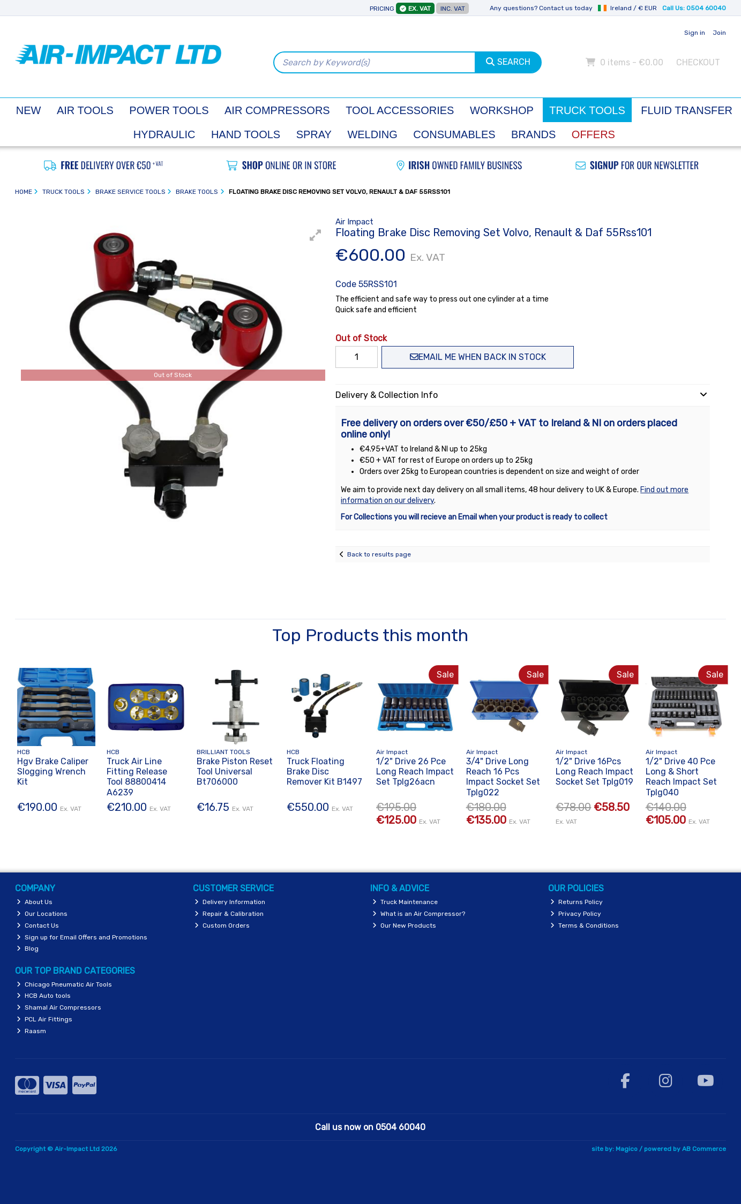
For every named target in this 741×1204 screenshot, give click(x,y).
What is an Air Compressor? (418, 913)
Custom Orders (222, 925)
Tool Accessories (400, 110)
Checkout (698, 62)
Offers (593, 134)
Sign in (694, 32)
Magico (627, 1149)
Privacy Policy (575, 913)
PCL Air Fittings (44, 1019)
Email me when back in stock (478, 357)
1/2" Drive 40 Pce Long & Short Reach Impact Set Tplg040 (681, 776)
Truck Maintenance (405, 902)
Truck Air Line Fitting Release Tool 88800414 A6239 (137, 776)
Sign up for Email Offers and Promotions (82, 937)
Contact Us (38, 925)
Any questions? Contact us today (541, 8)
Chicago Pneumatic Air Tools (64, 984)
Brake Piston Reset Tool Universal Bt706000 (235, 771)
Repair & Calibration (229, 913)
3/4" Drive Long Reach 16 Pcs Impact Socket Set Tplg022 (503, 776)
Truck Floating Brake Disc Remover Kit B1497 (324, 771)
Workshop (502, 110)
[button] (315, 235)
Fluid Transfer (686, 110)
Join (719, 32)
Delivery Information (229, 902)
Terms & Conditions (584, 925)
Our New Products (404, 925)
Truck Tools (587, 110)
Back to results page (379, 554)
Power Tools (168, 110)
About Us (35, 902)
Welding (372, 134)
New (28, 110)
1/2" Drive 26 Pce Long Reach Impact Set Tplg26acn (415, 771)
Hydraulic (164, 134)
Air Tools (85, 110)
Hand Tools (245, 134)
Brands (533, 134)
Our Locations (42, 913)
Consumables (454, 134)
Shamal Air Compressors (59, 1007)
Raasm (31, 1031)
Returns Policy (576, 902)
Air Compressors (277, 110)
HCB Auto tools (44, 995)
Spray (314, 134)
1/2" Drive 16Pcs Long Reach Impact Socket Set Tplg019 (594, 771)
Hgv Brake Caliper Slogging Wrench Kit (52, 771)
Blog (28, 948)
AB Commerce (704, 1149)
